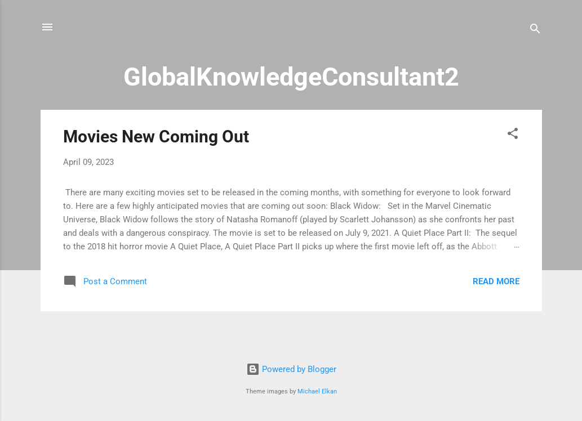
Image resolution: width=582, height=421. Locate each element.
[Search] (535, 31)
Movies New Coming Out (156, 136)
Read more (496, 281)
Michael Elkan (317, 391)
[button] (512, 135)
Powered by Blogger (291, 369)
